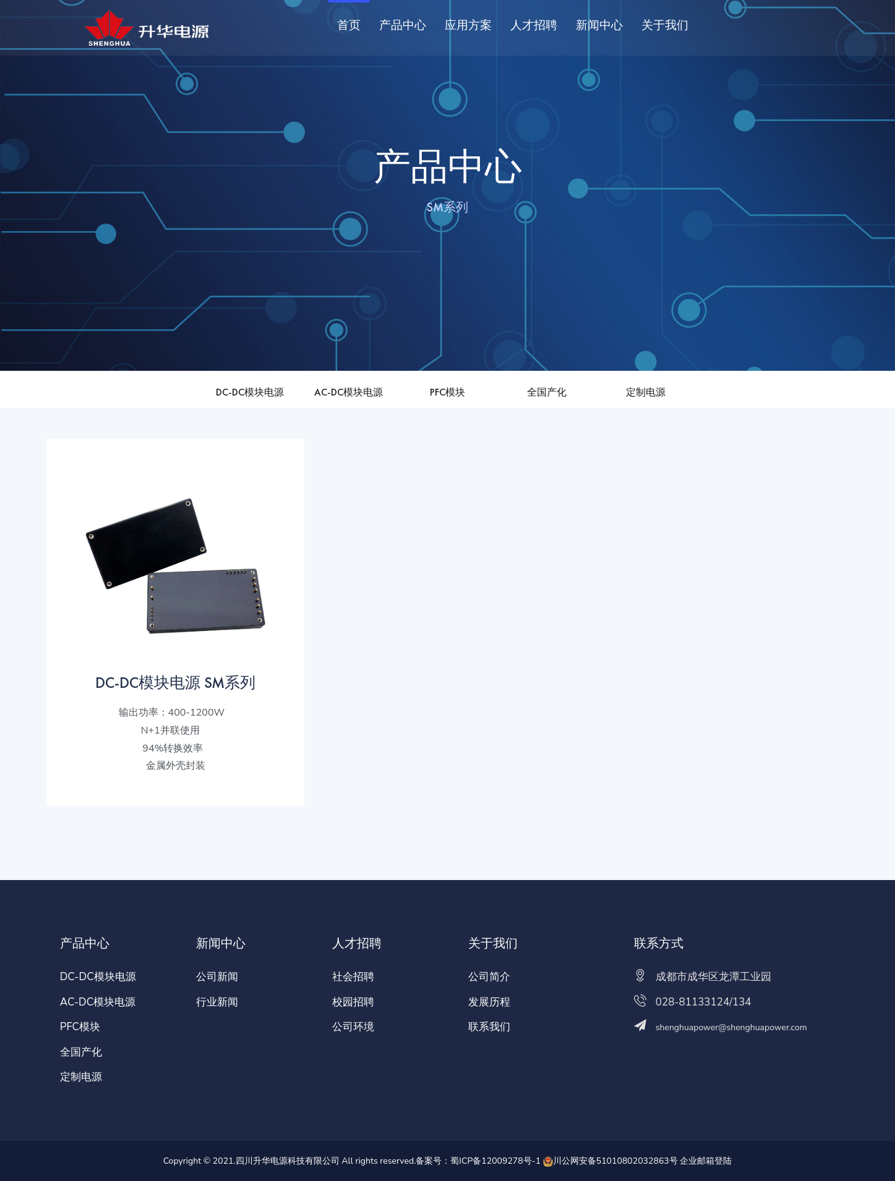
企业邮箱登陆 (706, 1161)
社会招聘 (353, 977)
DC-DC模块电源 (250, 392)
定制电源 (646, 392)
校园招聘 (353, 1002)
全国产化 (547, 392)
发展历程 (489, 1002)
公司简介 (489, 977)
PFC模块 (447, 392)
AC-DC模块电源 (348, 392)
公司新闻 (217, 977)
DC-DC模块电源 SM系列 (175, 682)
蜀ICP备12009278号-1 (495, 1161)
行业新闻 (217, 1002)
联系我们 (489, 1027)
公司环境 (353, 1027)
